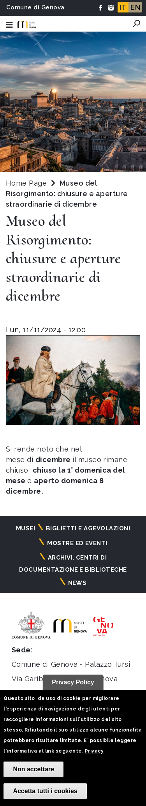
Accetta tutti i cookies (45, 791)
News (77, 582)
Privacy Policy (73, 682)
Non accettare (33, 769)
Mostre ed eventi (77, 543)
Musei (25, 528)
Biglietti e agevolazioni (88, 528)
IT (123, 7)
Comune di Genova (35, 7)
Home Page (26, 183)
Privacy (94, 751)
